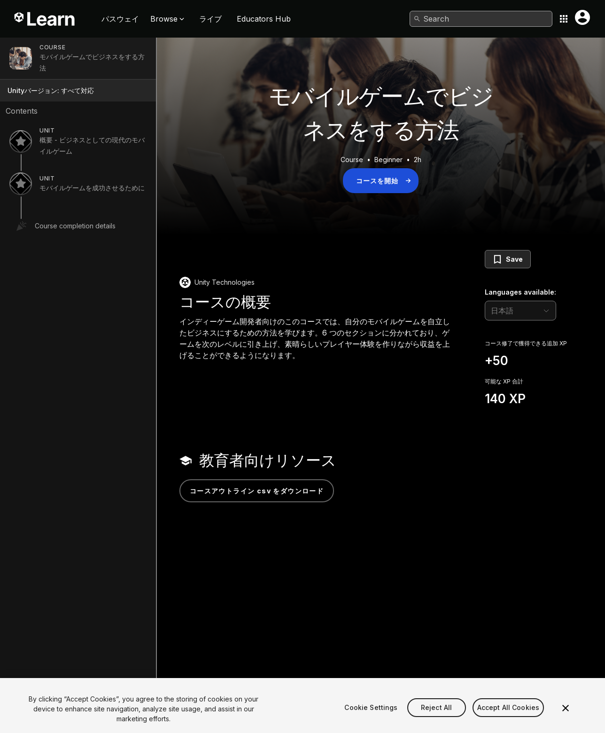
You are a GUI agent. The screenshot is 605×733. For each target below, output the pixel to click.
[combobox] (481, 19)
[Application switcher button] (563, 19)
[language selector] (520, 310)
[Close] (565, 720)
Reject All (436, 719)
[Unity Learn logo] (45, 19)
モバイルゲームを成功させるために (92, 188)
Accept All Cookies (508, 719)
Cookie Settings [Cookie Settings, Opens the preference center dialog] (370, 719)
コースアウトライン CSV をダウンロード (257, 491)
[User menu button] (582, 17)
